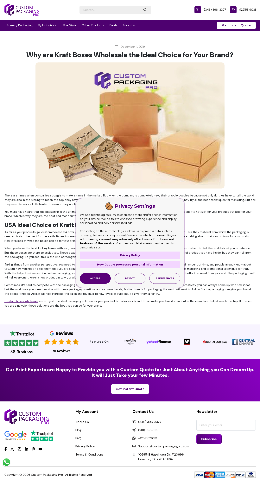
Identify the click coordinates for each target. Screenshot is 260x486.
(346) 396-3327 (210, 10)
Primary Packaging (20, 25)
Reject (130, 278)
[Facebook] (5, 448)
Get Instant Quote (236, 25)
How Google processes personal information (130, 264)
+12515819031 (243, 10)
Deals (113, 25)
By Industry (46, 25)
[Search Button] (145, 9)
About (127, 25)
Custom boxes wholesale (21, 301)
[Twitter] (12, 449)
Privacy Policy (85, 446)
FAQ (78, 438)
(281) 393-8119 (148, 430)
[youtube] (40, 449)
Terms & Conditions (89, 454)
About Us (82, 422)
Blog (78, 430)
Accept (95, 278)
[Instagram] (19, 449)
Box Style (69, 25)
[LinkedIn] (26, 448)
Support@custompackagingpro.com (164, 446)
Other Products (93, 25)
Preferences (165, 278)
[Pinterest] (33, 448)
